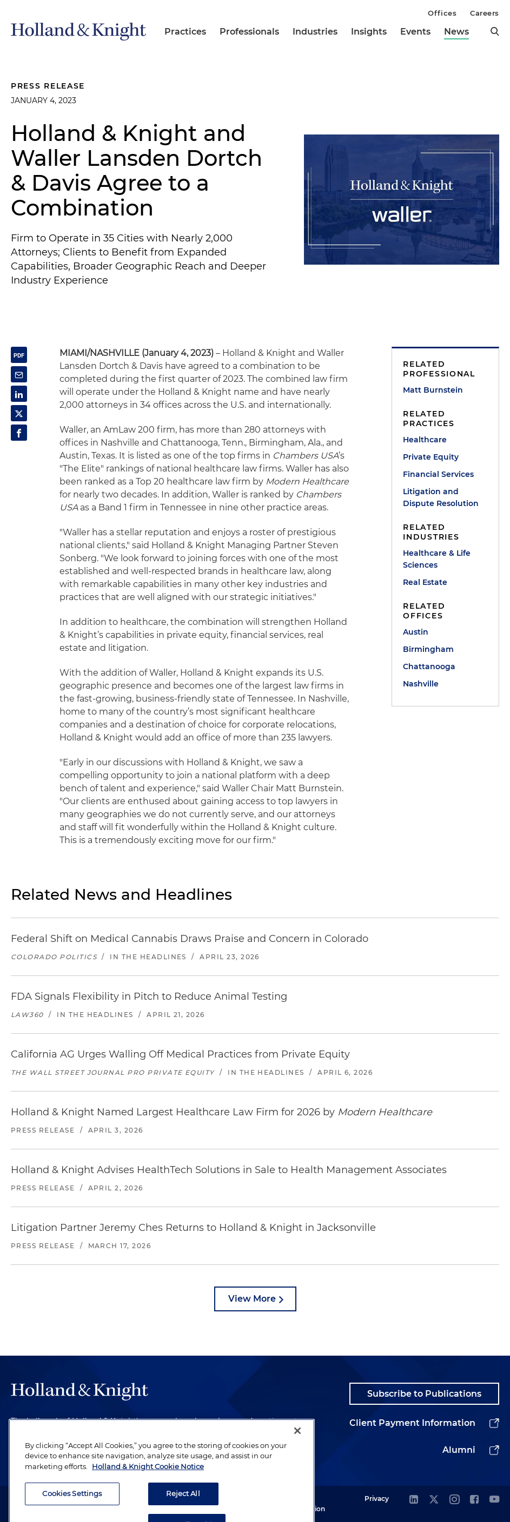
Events (415, 31)
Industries (315, 31)
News (456, 31)
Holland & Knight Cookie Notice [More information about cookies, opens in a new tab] (148, 1491)
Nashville (421, 684)
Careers (484, 13)
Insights (369, 31)
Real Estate (425, 582)
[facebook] (474, 1500)
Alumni (458, 1450)
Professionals (249, 31)
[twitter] (434, 1500)
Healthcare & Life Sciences (437, 559)
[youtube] (494, 1500)
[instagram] (454, 1500)
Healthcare (425, 440)
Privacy (377, 1498)
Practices (185, 31)
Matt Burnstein (433, 390)
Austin (415, 632)
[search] (495, 31)
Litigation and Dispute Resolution (441, 497)
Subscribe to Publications (424, 1394)
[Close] (297, 1455)
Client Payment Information (412, 1423)
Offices (442, 13)
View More (252, 1299)
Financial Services (438, 474)
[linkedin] (413, 1500)
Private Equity (431, 457)
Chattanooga (429, 666)
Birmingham (428, 649)
